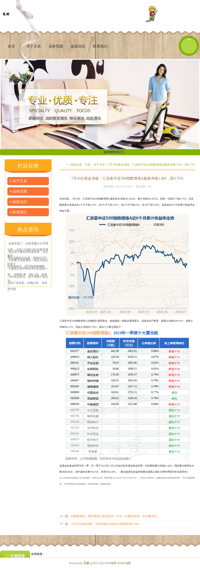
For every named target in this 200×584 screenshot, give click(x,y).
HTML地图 (124, 563)
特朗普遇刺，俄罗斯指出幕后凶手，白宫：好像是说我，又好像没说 (113, 516)
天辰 (87, 164)
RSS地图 (110, 563)
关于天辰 (19, 181)
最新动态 (78, 46)
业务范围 (55, 46)
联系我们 (100, 46)
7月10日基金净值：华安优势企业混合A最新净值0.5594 (105, 523)
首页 (11, 46)
